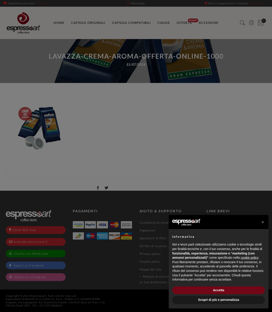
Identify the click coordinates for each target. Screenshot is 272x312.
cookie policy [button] (249, 257)
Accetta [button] (218, 290)
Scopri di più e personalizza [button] (218, 300)
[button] (262, 222)
